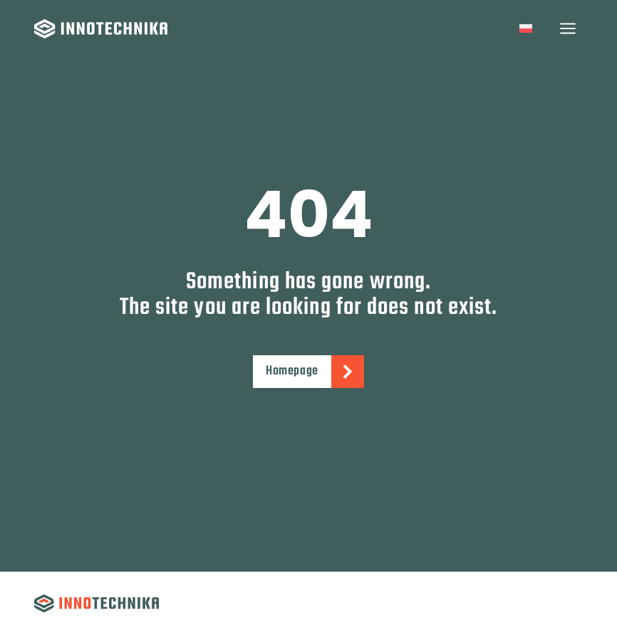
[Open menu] (567, 28)
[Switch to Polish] (525, 28)
